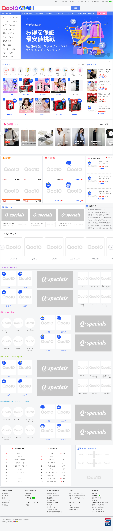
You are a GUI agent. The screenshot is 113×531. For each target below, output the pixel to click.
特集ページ (8, 207)
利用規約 (50, 498)
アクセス (50, 505)
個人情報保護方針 (52, 500)
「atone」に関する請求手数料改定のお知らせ (100, 220)
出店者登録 (28, 493)
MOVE (8, 124)
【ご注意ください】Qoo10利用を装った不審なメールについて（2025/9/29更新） (100, 225)
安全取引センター (52, 507)
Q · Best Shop (95, 158)
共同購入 (8, 158)
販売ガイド (28, 495)
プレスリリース (97, 498)
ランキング (6, 64)
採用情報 (94, 495)
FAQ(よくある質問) (53, 495)
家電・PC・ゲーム (8, 33)
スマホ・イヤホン (8, 37)
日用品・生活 (7, 41)
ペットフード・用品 (9, 49)
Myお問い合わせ (52, 493)
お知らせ (92, 206)
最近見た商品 (73, 509)
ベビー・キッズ (8, 53)
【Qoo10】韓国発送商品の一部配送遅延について (100, 217)
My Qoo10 (65, 2)
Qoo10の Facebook (97, 507)
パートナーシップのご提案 (100, 502)
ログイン (57, 2)
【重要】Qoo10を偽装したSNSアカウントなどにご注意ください (100, 215)
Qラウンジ (28, 505)
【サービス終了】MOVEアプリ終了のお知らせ (100, 223)
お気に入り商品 (74, 507)
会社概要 (94, 493)
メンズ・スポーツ (8, 29)
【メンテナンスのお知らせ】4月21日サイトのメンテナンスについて (100, 212)
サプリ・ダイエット (9, 25)
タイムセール (92, 64)
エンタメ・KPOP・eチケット (11, 57)
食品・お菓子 (7, 45)
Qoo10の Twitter (97, 509)
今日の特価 (51, 158)
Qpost (81, 2)
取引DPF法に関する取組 (54, 512)
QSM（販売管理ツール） (77, 493)
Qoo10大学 (104, 2)
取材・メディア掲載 (98, 505)
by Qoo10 (17, 124)
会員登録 (5, 493)
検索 (75, 8)
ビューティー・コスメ (10, 21)
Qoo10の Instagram (98, 512)
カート (74, 2)
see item (85, 273)
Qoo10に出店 (95, 2)
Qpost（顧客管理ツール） (77, 495)
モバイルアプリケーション (77, 498)
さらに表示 (81, 64)
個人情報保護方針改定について (97, 209)
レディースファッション (10, 17)
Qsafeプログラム (52, 509)
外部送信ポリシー (52, 502)
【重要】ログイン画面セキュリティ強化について (100, 228)
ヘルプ (87, 2)
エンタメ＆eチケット (89, 448)
